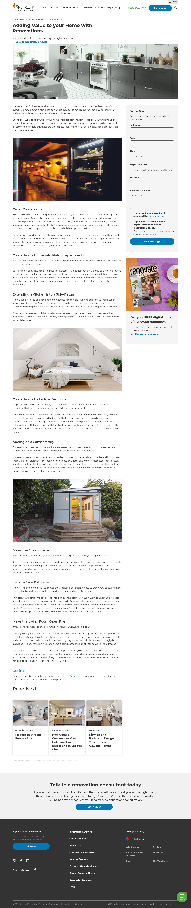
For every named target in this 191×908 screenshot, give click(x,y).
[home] (24, 7)
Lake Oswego (132, 847)
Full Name (135, 125)
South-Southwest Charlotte (134, 854)
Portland (157, 847)
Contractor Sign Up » (81, 880)
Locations (100, 8)
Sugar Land (158, 852)
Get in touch (76, 676)
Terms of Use (67, 904)
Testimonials (87, 8)
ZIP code (134, 177)
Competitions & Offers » (82, 852)
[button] (50, 8)
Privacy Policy (156, 216)
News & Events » (78, 859)
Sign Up (31, 846)
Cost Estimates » (78, 838)
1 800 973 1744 (137, 7)
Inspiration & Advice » (81, 832)
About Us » (75, 845)
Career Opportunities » (82, 873)
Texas (128, 861)
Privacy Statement (50, 904)
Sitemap (78, 904)
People (110, 8)
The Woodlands (160, 861)
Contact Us (160, 8)
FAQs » (73, 887)
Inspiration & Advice (38, 19)
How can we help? (140, 190)
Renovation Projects (69, 8)
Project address (138, 164)
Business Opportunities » (83, 866)
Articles (23, 19)
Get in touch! (23, 671)
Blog (117, 8)
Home (15, 19)
